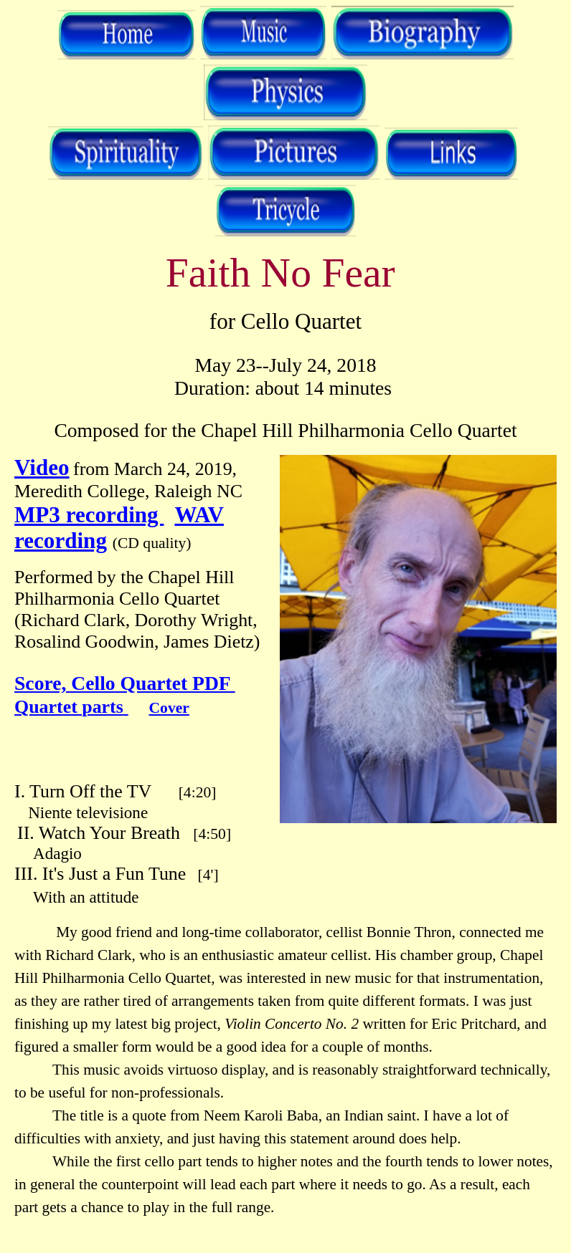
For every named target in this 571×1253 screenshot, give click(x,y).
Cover (169, 707)
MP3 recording (89, 514)
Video (42, 467)
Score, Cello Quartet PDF (124, 683)
